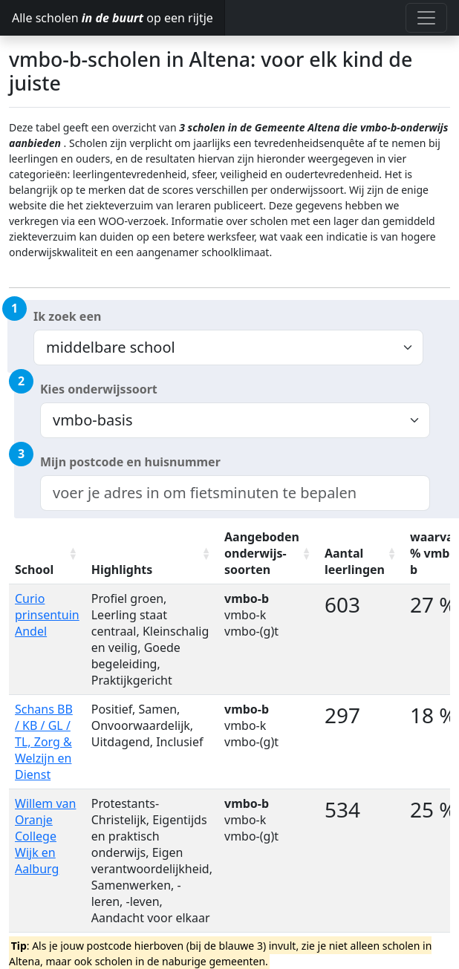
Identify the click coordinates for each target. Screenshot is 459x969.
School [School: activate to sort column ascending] (34, 569)
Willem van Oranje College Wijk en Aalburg (45, 836)
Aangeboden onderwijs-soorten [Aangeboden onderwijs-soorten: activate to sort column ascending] (261, 553)
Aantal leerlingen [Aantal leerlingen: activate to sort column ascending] (355, 561)
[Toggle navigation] (426, 18)
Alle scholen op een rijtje (112, 18)
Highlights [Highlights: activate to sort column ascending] (122, 569)
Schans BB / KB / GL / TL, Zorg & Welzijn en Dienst (44, 742)
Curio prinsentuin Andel (47, 614)
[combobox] (235, 493)
